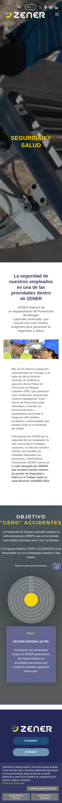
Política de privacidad (13, 783)
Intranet (31, 752)
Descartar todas (16, 797)
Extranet (31, 740)
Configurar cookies (42, 788)
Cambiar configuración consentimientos (57, 566)
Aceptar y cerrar (44, 797)
